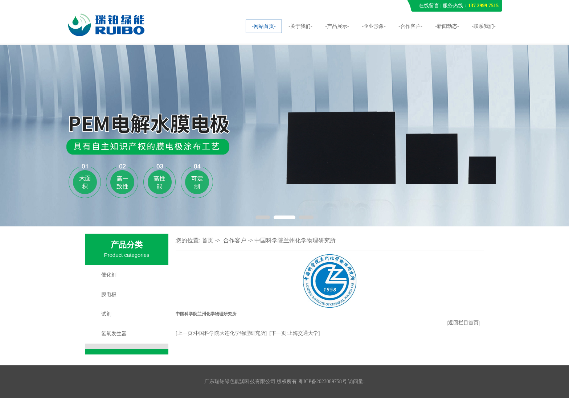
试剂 (106, 314)
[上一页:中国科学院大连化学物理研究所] (221, 333)
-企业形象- (373, 26)
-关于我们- (300, 26)
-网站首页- (263, 26)
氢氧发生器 (114, 333)
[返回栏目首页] (463, 322)
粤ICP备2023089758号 (322, 381)
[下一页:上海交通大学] (294, 333)
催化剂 (108, 275)
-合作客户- (410, 26)
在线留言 (429, 5)
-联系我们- (483, 26)
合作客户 (234, 240)
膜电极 (108, 294)
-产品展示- (337, 26)
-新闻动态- (447, 26)
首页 (207, 240)
